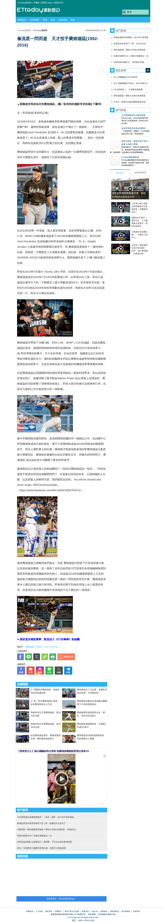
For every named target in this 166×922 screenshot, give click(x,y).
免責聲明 (136, 911)
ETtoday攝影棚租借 (119, 152)
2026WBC (34, 20)
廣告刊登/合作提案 (72, 911)
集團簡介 (58, 911)
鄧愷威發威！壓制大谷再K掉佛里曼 (129, 50)
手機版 (36, 2)
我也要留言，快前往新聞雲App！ (61, 898)
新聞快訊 (21, 20)
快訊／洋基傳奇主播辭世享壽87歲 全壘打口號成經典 (41, 848)
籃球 (53, 20)
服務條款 (103, 911)
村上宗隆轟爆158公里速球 (125, 77)
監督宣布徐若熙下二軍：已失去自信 (130, 43)
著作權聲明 (126, 911)
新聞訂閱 (58, 2)
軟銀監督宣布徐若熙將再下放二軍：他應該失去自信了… (42, 823)
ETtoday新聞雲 (24, 2)
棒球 (45, 20)
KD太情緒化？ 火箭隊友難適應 (128, 89)
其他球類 (63, 20)
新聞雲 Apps (46, 2)
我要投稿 (29, 911)
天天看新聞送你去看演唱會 (122, 115)
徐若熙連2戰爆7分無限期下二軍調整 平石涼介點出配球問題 (44, 842)
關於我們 (48, 911)
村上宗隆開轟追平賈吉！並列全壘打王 (131, 83)
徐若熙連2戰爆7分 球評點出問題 (129, 62)
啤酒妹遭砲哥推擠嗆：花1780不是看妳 (131, 37)
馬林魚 (39, 647)
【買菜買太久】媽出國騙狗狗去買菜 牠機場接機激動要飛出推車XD (53, 751)
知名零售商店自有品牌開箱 (122, 125)
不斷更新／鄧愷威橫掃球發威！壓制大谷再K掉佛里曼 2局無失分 (46, 829)
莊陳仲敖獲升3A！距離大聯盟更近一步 (34, 835)
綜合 (73, 20)
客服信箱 (85, 911)
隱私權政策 (114, 911)
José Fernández (51, 647)
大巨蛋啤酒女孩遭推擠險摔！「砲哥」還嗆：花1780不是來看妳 (45, 817)
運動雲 (40, 10)
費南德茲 (30, 647)
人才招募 (39, 911)
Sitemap (94, 911)
